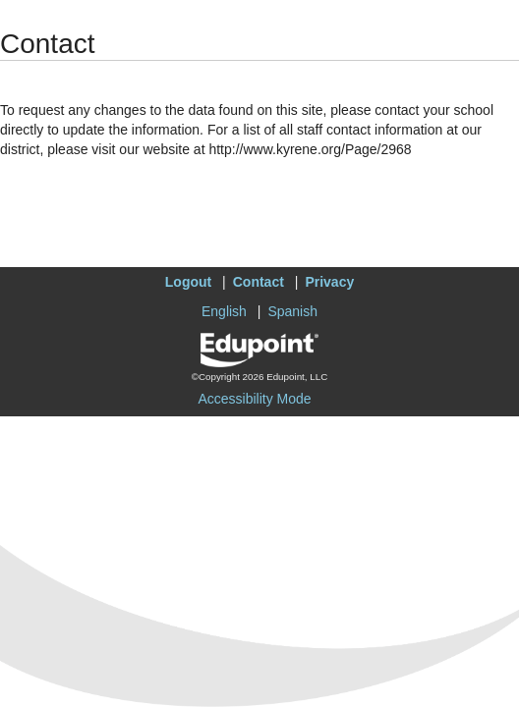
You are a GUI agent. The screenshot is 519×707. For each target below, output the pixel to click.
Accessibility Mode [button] (254, 399)
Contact (258, 282)
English (224, 311)
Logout (188, 282)
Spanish (292, 311)
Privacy (329, 282)
